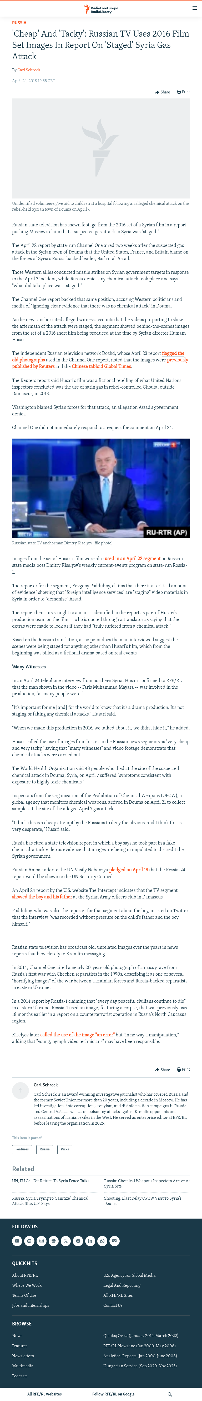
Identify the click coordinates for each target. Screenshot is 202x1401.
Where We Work (27, 1286)
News (17, 1336)
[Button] (162, 92)
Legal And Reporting (121, 1286)
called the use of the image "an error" (77, 1035)
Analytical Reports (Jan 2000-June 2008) (140, 1356)
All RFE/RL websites (44, 1394)
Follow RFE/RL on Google (113, 1394)
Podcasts (20, 1376)
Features (20, 1346)
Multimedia (22, 1366)
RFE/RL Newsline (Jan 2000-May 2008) (139, 1346)
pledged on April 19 (128, 870)
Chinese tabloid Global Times (101, 366)
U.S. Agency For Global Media (129, 1276)
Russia (19, 23)
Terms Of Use (24, 1296)
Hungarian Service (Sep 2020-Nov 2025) (140, 1366)
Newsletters (23, 1356)
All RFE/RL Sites (118, 1296)
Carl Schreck (29, 70)
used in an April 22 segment (133, 559)
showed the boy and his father (42, 897)
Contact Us (113, 1306)
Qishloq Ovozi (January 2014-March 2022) (141, 1336)
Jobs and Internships (30, 1306)
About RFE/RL (25, 1276)
